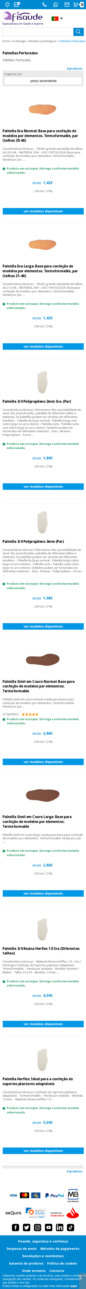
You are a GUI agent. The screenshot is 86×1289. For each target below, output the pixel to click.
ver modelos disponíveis (43, 211)
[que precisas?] (43, 32)
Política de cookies (62, 1263)
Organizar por (13, 74)
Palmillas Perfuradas (72, 41)
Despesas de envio (22, 1249)
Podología (19, 41)
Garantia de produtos (26, 1263)
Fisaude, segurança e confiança (43, 1241)
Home (6, 41)
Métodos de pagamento (59, 1249)
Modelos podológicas (42, 41)
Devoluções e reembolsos (43, 1256)
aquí (73, 1286)
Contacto (56, 1271)
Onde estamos (34, 1271)
